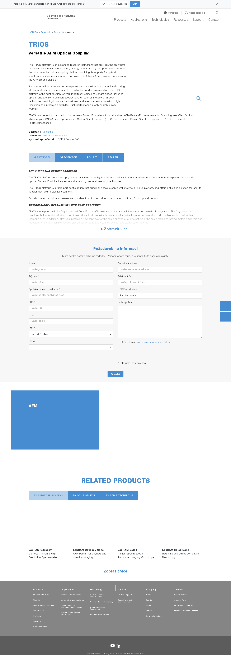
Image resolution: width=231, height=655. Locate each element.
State (32, 341)
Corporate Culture (154, 616)
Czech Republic (197, 13)
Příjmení (34, 276)
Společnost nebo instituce (44, 289)
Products (59, 32)
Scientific (46, 32)
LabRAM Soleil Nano (175, 550)
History (149, 611)
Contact (213, 20)
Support (198, 20)
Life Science (38, 611)
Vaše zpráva (126, 302)
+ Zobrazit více (114, 229)
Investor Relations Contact (186, 611)
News (148, 595)
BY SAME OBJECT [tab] (84, 496)
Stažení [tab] (113, 157)
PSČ (32, 302)
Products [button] (120, 20)
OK (135, 4)
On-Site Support (125, 595)
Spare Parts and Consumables (125, 601)
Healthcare (37, 616)
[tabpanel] (115, 420)
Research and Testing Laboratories (70, 613)
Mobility (36, 600)
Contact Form (180, 600)
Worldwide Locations (183, 605)
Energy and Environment (43, 605)
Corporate (173, 13)
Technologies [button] (160, 20)
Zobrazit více (115, 572)
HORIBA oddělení (127, 289)
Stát (32, 328)
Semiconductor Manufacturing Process (71, 606)
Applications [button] (139, 20)
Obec (32, 315)
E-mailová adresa (128, 263)
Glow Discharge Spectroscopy (97, 596)
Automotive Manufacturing (72, 600)
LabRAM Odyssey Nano (88, 550)
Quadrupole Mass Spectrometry (97, 608)
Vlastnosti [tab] (42, 157)
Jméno (32, 263)
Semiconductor (40, 627)
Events (149, 600)
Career (149, 605)
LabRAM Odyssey (40, 550)
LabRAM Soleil (127, 550)
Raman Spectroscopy (99, 614)
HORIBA (33, 32)
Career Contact (180, 595)
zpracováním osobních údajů (153, 342)
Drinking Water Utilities (71, 595)
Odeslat (115, 374)
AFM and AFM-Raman (54, 136)
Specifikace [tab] (68, 157)
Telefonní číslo (126, 276)
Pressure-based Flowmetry (101, 602)
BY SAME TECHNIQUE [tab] (119, 496)
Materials (37, 621)
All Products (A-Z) (41, 595)
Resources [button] (181, 20)
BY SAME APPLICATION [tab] (48, 496)
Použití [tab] (92, 157)
